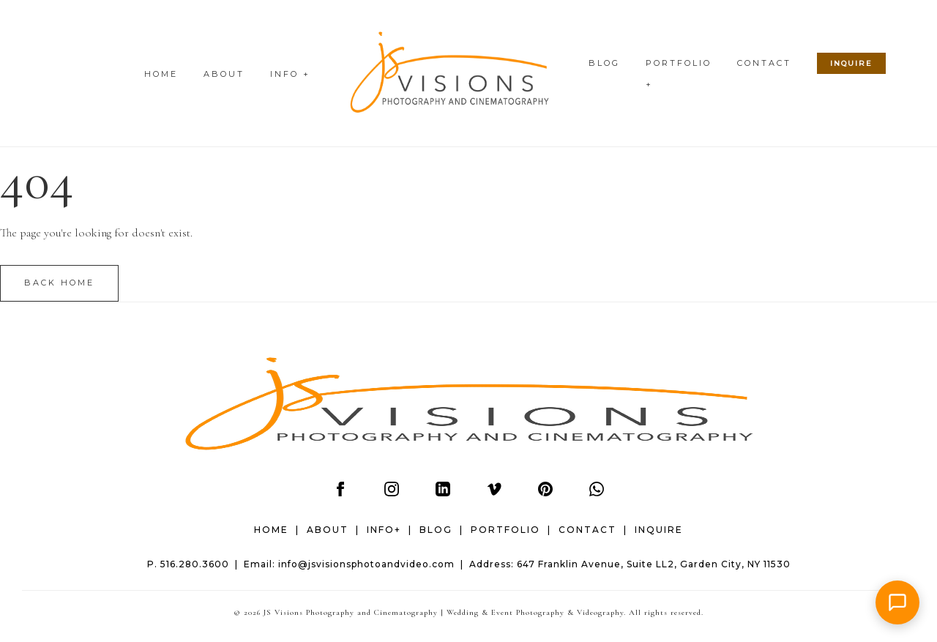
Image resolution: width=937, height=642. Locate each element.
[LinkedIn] (443, 493)
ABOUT (224, 74)
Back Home (59, 282)
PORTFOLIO (505, 529)
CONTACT (764, 63)
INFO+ (384, 529)
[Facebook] (340, 493)
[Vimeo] (494, 493)
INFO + (290, 74)
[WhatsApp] (596, 493)
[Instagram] (391, 493)
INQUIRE (659, 529)
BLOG (604, 63)
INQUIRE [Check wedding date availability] (851, 63)
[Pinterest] (545, 493)
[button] (897, 602)
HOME (161, 74)
